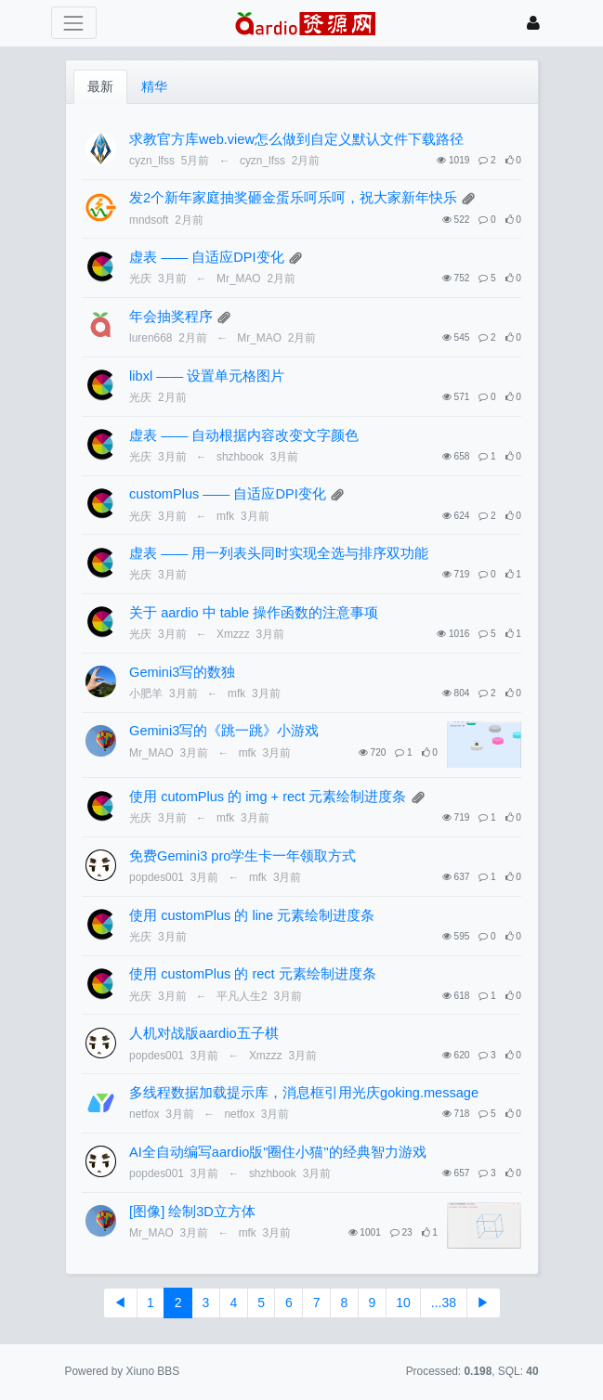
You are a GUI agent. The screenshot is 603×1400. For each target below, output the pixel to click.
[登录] (533, 22)
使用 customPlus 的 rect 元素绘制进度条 (252, 973)
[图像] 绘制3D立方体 (192, 1211)
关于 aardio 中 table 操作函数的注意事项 (253, 612)
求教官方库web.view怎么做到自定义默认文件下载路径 (296, 139)
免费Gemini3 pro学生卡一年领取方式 (242, 856)
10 (403, 1302)
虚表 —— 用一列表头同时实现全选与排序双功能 (278, 553)
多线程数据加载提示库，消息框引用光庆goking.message (303, 1092)
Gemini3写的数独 (182, 672)
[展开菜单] (74, 22)
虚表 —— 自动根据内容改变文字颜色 (244, 435)
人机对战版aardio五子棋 (203, 1033)
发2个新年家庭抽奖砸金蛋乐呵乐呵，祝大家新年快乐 (293, 197)
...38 (443, 1302)
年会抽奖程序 (171, 316)
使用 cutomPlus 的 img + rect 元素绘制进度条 (267, 796)
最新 (100, 86)
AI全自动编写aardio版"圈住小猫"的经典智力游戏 (277, 1152)
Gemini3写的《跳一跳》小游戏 (224, 730)
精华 (154, 86)
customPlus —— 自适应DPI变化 (227, 493)
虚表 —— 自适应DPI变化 (206, 257)
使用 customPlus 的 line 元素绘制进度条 (251, 915)
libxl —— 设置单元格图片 (206, 376)
